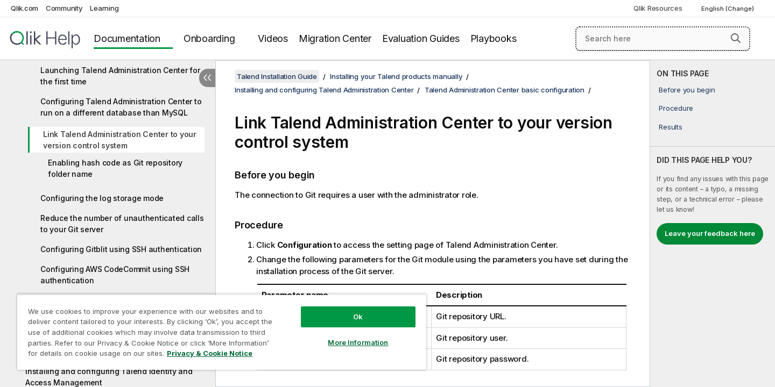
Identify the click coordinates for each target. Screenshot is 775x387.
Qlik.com (24, 8)
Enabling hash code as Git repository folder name (115, 168)
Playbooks (493, 38)
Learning (104, 8)
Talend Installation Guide (277, 76)
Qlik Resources (657, 8)
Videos (273, 38)
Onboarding (209, 38)
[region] (221, 332)
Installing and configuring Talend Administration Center (324, 89)
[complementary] (712, 223)
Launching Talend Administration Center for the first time (120, 76)
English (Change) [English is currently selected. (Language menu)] (728, 8)
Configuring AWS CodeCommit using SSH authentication (114, 274)
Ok (358, 316)
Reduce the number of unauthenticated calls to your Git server (122, 223)
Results (670, 127)
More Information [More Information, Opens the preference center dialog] (358, 342)
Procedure (676, 108)
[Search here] (662, 38)
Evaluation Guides (421, 38)
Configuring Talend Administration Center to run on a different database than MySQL (120, 107)
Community (64, 8)
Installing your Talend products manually (396, 76)
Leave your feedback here (710, 233)
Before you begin (687, 89)
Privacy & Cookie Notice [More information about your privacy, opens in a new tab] (209, 353)
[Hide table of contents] (207, 78)
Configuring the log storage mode (102, 198)
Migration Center (335, 38)
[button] (736, 38)
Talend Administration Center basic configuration (504, 89)
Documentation (127, 38)
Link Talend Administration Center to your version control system (119, 140)
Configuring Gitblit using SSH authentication (121, 249)
